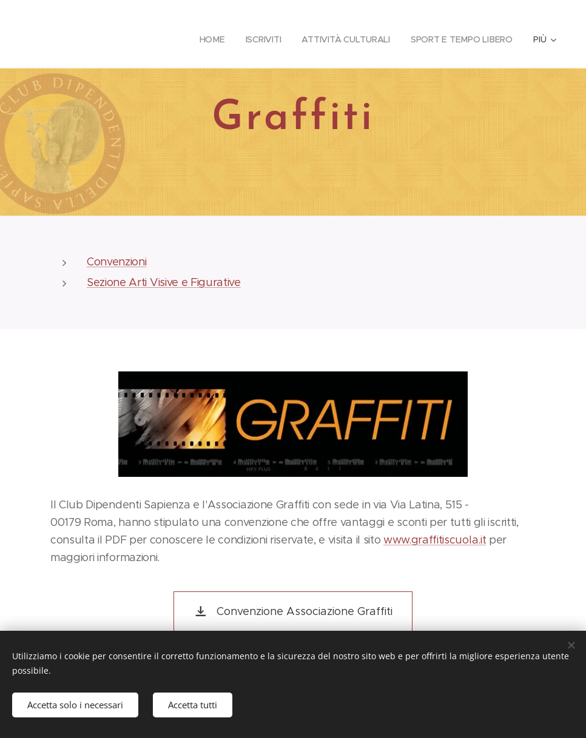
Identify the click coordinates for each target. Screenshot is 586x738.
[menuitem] (208, 39)
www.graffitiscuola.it (434, 539)
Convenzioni (116, 261)
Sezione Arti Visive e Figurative (164, 282)
